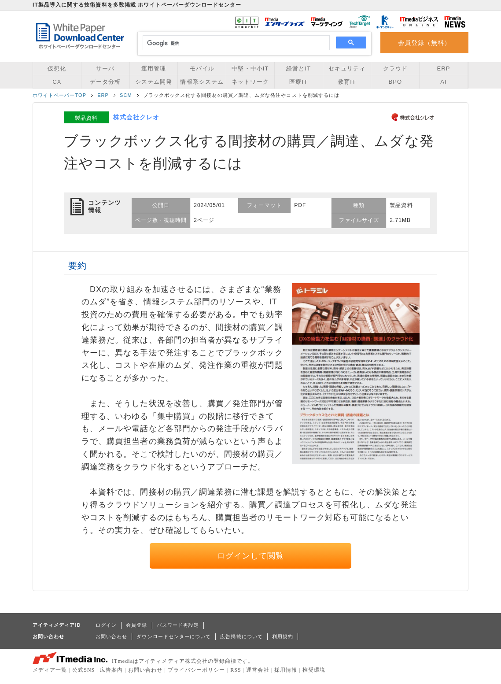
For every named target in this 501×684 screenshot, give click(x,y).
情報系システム (201, 81)
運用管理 (153, 68)
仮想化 (57, 68)
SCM (126, 95)
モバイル (202, 68)
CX (56, 81)
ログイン (106, 625)
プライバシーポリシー (196, 670)
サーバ (105, 68)
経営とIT (298, 68)
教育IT (347, 81)
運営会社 (257, 670)
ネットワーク (250, 81)
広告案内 (111, 670)
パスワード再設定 (178, 625)
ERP (443, 68)
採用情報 (285, 670)
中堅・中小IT (250, 68)
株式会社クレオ (136, 117)
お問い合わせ (111, 636)
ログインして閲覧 (250, 555)
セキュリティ (346, 68)
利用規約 (282, 636)
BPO (395, 81)
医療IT (298, 81)
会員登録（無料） (424, 42)
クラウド (395, 68)
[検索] (235, 43)
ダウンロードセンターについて (173, 636)
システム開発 (153, 81)
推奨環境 (313, 670)
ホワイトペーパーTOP (59, 95)
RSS (235, 670)
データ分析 (105, 81)
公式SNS (83, 670)
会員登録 (136, 625)
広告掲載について (241, 636)
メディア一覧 (50, 670)
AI (443, 81)
